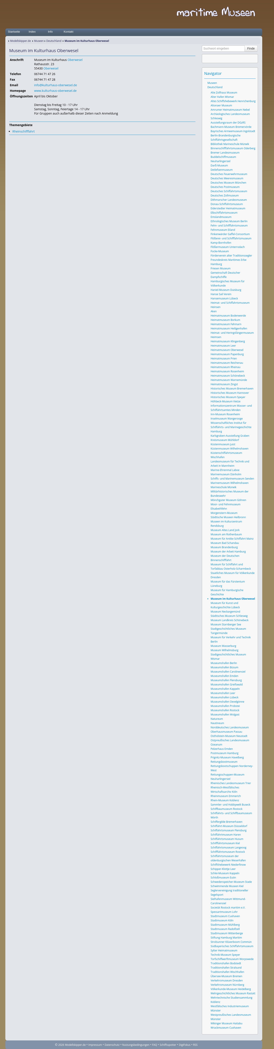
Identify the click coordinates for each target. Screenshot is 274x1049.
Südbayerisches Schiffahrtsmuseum (232, 946)
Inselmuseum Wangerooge (227, 418)
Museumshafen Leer (223, 693)
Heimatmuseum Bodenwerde (228, 315)
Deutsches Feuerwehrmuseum (229, 174)
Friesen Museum (221, 268)
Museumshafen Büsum (224, 667)
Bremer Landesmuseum (225, 152)
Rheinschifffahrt (23, 131)
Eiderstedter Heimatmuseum (228, 208)
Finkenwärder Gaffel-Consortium (230, 234)
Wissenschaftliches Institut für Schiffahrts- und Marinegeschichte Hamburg (231, 427)
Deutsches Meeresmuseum (227, 178)
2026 (61, 1045)
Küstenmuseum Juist (223, 444)
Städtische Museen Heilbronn (228, 517)
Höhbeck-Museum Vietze (225, 401)
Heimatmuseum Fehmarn (226, 324)
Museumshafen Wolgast (225, 714)
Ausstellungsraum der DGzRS (228, 122)
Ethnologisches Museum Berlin (229, 221)
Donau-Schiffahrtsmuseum (227, 204)
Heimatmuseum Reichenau (227, 363)
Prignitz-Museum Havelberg (227, 757)
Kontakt (68, 31)
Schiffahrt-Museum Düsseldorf (229, 826)
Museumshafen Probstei (225, 706)
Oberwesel (75, 60)
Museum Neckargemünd (225, 611)
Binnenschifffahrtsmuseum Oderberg (233, 148)
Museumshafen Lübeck (224, 697)
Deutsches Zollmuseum (225, 195)
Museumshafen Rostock (225, 710)
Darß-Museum (219, 165)
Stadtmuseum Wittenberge (227, 933)
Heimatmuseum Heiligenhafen (229, 328)
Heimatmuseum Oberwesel (227, 350)
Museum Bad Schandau (225, 543)
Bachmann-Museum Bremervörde (231, 127)
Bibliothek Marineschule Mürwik (230, 144)
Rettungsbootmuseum (224, 762)
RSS (195, 1045)
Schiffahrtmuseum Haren (226, 834)
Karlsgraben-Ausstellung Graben (230, 436)
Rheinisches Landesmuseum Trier (231, 783)
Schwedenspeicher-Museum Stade (231, 882)
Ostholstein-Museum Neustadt (229, 736)
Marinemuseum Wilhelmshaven (230, 483)
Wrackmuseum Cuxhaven (226, 1027)
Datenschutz (112, 1045)
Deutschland (53, 41)
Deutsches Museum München (228, 182)
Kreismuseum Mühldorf (225, 440)
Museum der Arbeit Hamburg (228, 551)
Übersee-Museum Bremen (226, 976)
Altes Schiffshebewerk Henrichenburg (233, 101)
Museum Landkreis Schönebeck (230, 620)
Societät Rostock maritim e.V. (228, 907)
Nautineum (217, 723)
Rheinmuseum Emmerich (226, 796)
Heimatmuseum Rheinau (225, 367)
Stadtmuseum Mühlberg (225, 925)
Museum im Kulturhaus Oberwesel (233, 599)
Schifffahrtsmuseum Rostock (228, 852)
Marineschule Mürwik (223, 487)
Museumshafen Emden (224, 676)
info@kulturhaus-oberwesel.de (55, 85)
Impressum (95, 1045)
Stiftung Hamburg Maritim (226, 937)
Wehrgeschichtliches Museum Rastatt (233, 993)
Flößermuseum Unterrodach (228, 247)
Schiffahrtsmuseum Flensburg (228, 830)
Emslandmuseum (221, 217)
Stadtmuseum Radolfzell (225, 929)
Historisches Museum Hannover (230, 393)
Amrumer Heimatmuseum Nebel (230, 110)
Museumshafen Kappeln (225, 689)
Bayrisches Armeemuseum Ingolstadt (233, 131)
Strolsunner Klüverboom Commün (231, 942)
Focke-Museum (220, 251)
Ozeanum (216, 744)
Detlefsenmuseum (222, 170)
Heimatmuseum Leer (223, 345)
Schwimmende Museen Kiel (227, 886)
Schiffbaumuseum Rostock (227, 809)
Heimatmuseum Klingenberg (228, 341)
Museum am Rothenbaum (226, 534)
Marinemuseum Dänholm (226, 474)
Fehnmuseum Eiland (223, 230)
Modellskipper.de (20, 41)
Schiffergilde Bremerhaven (226, 822)
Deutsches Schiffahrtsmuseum (229, 191)
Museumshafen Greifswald (227, 684)
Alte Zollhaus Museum (224, 92)
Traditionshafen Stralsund (226, 967)
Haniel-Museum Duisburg (226, 290)
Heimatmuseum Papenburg (227, 354)
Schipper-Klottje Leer (223, 869)
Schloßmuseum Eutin (223, 877)
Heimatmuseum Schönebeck (228, 375)
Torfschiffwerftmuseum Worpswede (232, 959)
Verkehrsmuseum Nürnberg (227, 985)
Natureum (217, 719)
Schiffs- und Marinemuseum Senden (232, 478)
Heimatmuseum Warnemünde (229, 380)
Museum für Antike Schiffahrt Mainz (232, 538)
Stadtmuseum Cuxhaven (225, 916)
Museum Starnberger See (226, 624)
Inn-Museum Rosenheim (225, 414)
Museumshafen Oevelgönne (227, 701)
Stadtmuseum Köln (222, 920)
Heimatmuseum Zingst (224, 384)
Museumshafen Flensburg (226, 680)
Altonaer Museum (221, 105)
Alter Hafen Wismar (222, 97)
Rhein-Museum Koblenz (225, 800)
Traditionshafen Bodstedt (226, 963)
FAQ (154, 1045)
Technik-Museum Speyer (225, 955)
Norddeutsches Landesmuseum (230, 727)
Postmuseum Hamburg (224, 753)
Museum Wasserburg (223, 646)
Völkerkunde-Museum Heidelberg (231, 989)
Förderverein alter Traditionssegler (231, 255)
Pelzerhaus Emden (222, 749)
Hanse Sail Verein (221, 294)
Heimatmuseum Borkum (225, 320)
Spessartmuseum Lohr (224, 912)
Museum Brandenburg (224, 547)
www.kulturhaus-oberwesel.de (55, 91)
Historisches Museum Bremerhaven (232, 388)
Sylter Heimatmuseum (224, 950)
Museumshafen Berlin (224, 663)
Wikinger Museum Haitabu (226, 1023)
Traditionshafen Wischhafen (227, 972)
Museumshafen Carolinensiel (228, 671)
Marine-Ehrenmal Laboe (225, 470)
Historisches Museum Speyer (228, 397)
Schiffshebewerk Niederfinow (228, 864)
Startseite (14, 31)
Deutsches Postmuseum (225, 187)
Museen (39, 41)
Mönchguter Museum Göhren (228, 500)
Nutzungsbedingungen (135, 1045)
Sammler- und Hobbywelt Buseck (230, 804)
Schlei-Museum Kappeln (225, 873)
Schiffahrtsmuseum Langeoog (228, 847)
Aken (214, 311)
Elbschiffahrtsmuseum (224, 212)
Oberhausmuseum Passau (226, 732)
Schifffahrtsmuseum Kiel (225, 843)
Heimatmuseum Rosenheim (227, 371)
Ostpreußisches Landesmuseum (230, 740)
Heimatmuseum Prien (224, 358)
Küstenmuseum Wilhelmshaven (230, 448)
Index (32, 31)
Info (50, 31)
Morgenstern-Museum (224, 513)
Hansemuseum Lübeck (224, 298)
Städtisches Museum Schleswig (229, 616)
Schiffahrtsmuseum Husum (227, 839)
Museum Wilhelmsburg (224, 650)
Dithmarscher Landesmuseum (229, 200)
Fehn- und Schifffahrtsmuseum (229, 225)
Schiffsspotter (168, 1045)
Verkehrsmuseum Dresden (227, 980)
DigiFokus (185, 1045)
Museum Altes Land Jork (225, 530)
